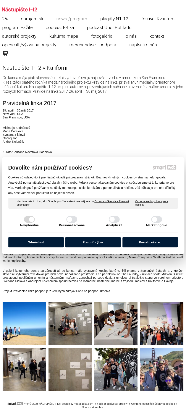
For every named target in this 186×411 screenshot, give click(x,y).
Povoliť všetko (150, 242)
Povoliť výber (92, 242)
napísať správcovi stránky (112, 403)
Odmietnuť (35, 242)
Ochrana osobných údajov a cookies (151, 203)
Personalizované (72, 225)
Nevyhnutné (29, 225)
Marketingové (156, 225)
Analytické (114, 225)
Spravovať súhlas (92, 407)
